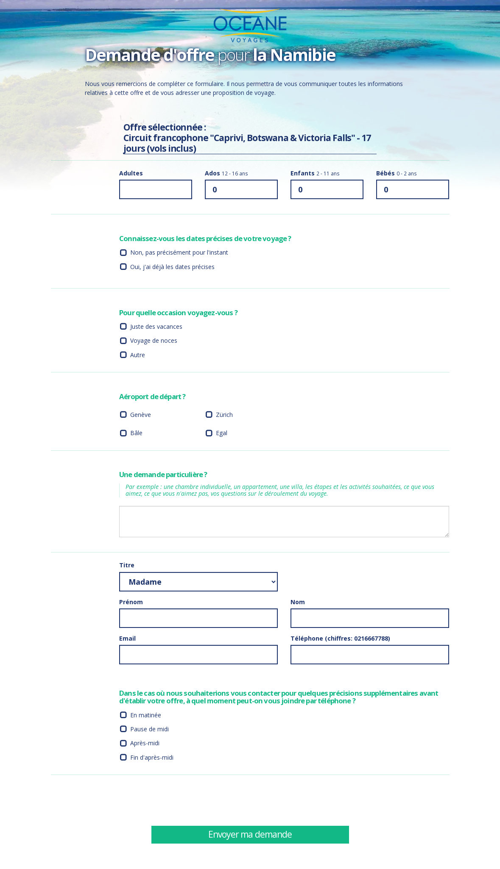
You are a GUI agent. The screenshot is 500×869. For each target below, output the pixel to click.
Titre (126, 566)
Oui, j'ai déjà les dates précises (172, 268)
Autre (137, 356)
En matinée (145, 716)
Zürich (224, 415)
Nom (298, 603)
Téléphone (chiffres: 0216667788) (340, 639)
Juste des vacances (156, 327)
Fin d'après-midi (151, 758)
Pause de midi (149, 730)
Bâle (136, 434)
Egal (221, 434)
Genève (140, 415)
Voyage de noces (153, 341)
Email (127, 639)
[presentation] (355, 800)
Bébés (396, 174)
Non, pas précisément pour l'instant (179, 253)
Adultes (131, 174)
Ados (226, 174)
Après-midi (144, 744)
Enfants (315, 174)
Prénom (131, 603)
